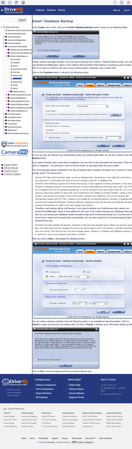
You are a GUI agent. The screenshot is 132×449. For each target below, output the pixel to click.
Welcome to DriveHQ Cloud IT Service (20, 30)
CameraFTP (90, 438)
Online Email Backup (70, 420)
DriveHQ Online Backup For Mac (20, 94)
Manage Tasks (17, 82)
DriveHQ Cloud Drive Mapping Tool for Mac (24, 53)
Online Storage (27, 413)
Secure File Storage (28, 423)
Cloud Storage (9, 416)
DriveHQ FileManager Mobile (19, 104)
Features (40, 10)
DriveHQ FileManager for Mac (19, 101)
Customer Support (12, 174)
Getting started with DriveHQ (17, 33)
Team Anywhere (13, 395)
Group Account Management (17, 40)
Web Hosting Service (14, 120)
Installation (16, 62)
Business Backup (68, 426)
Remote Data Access (29, 420)
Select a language (83, 442)
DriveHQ (51, 442)
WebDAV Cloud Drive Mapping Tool (21, 49)
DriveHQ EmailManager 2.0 (19, 110)
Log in (127, 10)
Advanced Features (19, 91)
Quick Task (16, 72)
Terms (32, 438)
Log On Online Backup (20, 69)
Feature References (16, 409)
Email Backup (17, 78)
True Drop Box (12, 123)
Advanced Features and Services (18, 133)
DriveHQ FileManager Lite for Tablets (22, 107)
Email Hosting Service (15, 117)
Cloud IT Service (13, 390)
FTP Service (46, 413)
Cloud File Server (10, 420)
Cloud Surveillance (14, 393)
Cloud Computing (10, 426)
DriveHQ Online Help (12, 27)
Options (15, 88)
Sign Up (15, 65)
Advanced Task (17, 75)
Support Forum (11, 171)
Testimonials (77, 438)
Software (51, 10)
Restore (15, 85)
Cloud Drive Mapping (14, 43)
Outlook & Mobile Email (91, 423)
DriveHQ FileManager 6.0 (18, 98)
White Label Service (113, 426)
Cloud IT (7, 413)
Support (55, 438)
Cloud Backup (9, 423)
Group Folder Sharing (114, 416)
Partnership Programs (15, 127)
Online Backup (68, 413)
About (23, 438)
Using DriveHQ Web (14, 36)
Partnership (43, 438)
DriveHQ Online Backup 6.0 (19, 56)
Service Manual (11, 168)
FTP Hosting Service (14, 114)
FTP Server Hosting (49, 420)
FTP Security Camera (50, 426)
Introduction (16, 59)
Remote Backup (68, 423)
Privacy (65, 438)
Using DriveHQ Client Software (17, 46)
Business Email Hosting (92, 413)
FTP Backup (46, 423)
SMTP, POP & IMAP (90, 416)
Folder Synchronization (114, 420)
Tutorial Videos (11, 165)
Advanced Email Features (92, 420)
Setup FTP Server (48, 416)
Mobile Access (12, 130)
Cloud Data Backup (69, 416)
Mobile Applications (113, 423)
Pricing (61, 10)
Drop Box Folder (27, 426)
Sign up (116, 10)
